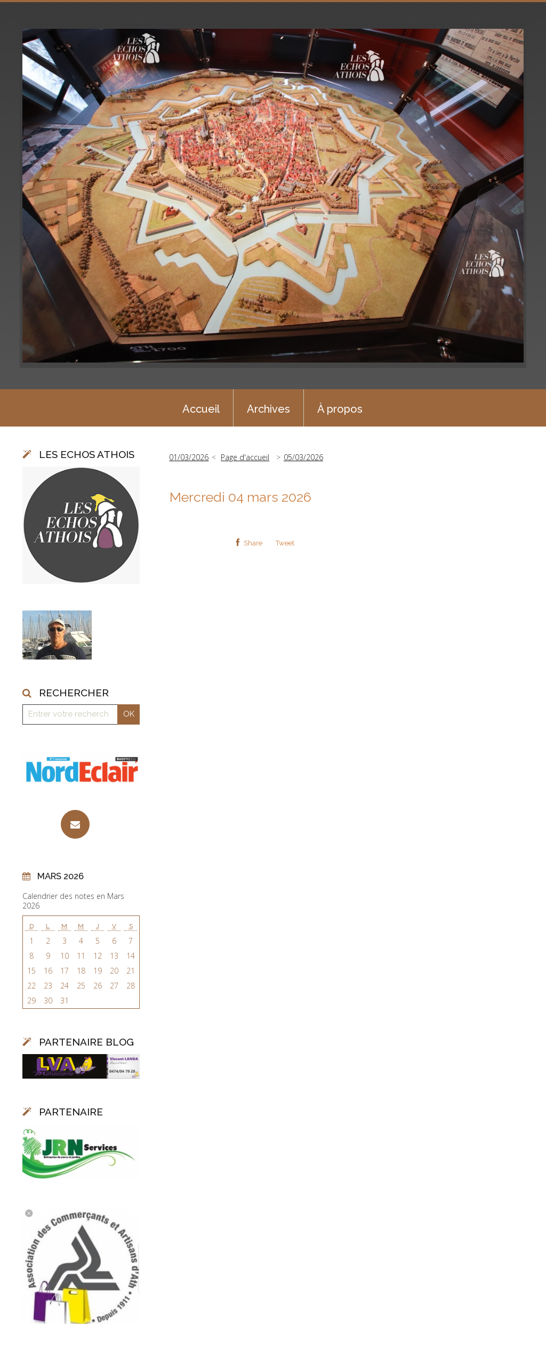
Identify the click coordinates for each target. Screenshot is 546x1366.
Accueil (201, 409)
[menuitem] (201, 408)
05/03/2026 (303, 457)
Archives (268, 409)
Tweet (285, 543)
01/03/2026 (188, 457)
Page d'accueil (245, 457)
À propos (340, 409)
